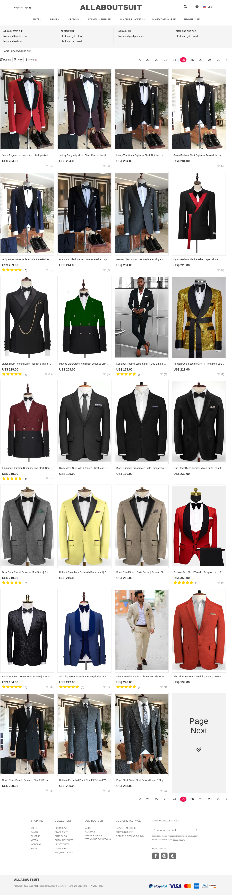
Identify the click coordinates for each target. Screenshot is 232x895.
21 (148, 60)
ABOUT (88, 828)
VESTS (34, 840)
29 (218, 60)
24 (174, 60)
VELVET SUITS (62, 844)
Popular (7, 59)
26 (192, 60)
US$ (208, 7)
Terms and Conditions (77, 886)
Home (6, 51)
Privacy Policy (96, 886)
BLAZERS (35, 836)
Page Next (198, 735)
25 (183, 60)
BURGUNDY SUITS (64, 840)
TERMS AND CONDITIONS (98, 839)
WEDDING (36, 844)
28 (209, 60)
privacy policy (179, 839)
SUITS (34, 828)
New (20, 59)
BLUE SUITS (61, 836)
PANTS (34, 832)
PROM (34, 848)
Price (32, 59)
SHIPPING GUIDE (124, 832)
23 (165, 60)
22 (156, 60)
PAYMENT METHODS (126, 828)
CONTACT (90, 832)
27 (201, 60)
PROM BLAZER (62, 828)
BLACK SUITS (61, 832)
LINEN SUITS (61, 848)
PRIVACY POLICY (93, 835)
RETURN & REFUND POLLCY (130, 836)
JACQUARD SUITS (64, 852)
